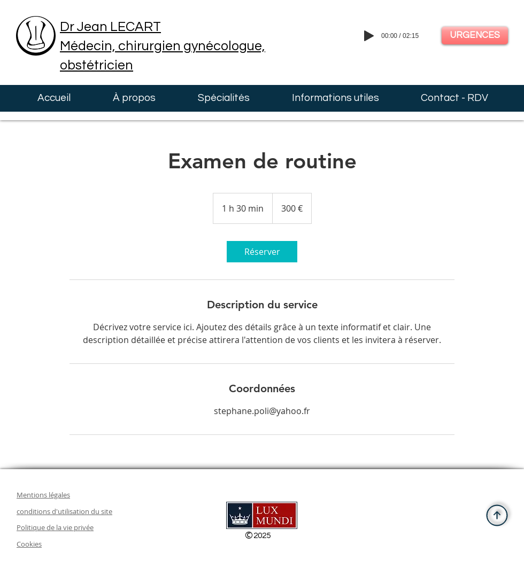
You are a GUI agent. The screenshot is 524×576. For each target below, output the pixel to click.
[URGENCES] (475, 35)
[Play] (369, 35)
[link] (262, 251)
